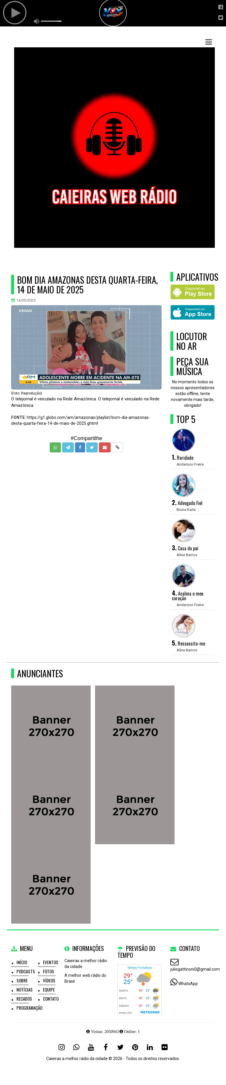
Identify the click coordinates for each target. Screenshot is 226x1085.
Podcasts (25, 971)
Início (21, 962)
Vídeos (49, 980)
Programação (29, 1007)
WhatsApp (188, 983)
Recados (24, 998)
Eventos (50, 962)
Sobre (22, 980)
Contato (51, 998)
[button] (208, 42)
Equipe (49, 989)
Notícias (24, 989)
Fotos (48, 971)
